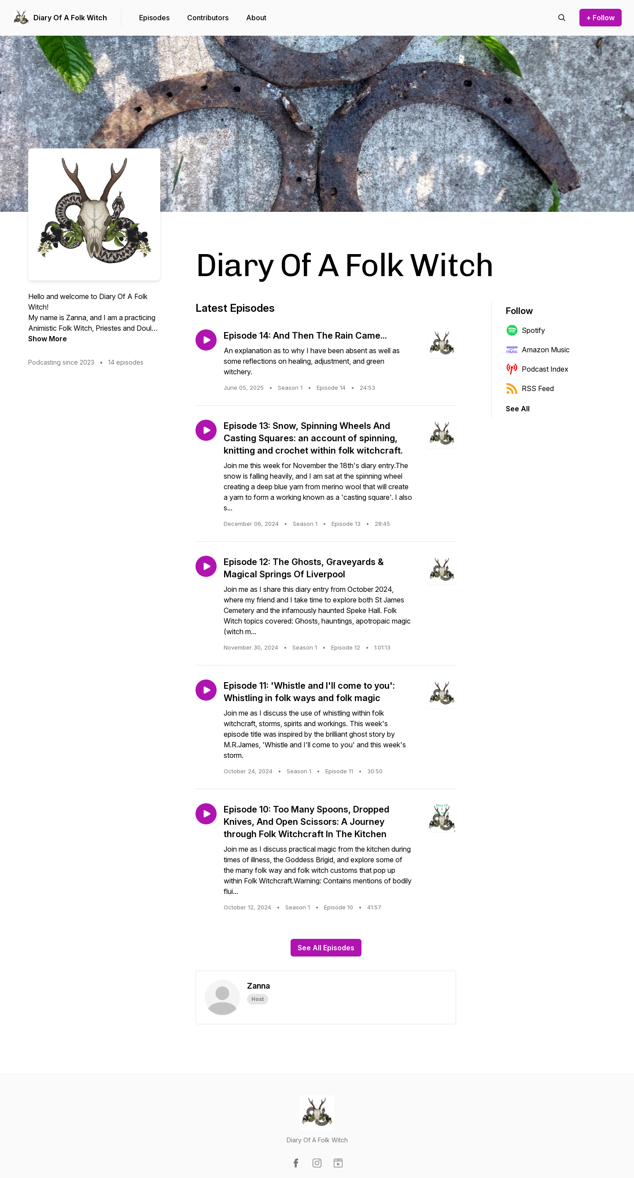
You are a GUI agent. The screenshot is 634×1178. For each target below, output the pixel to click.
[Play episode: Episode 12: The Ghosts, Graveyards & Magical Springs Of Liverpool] (206, 566)
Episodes (154, 17)
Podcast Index (537, 369)
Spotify (525, 330)
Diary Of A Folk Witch (70, 17)
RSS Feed (530, 388)
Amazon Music (538, 349)
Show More (47, 338)
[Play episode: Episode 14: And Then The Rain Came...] (206, 340)
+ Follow (600, 17)
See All (518, 408)
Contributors (208, 17)
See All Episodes (326, 947)
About (256, 17)
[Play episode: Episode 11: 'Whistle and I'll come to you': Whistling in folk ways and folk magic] (206, 690)
